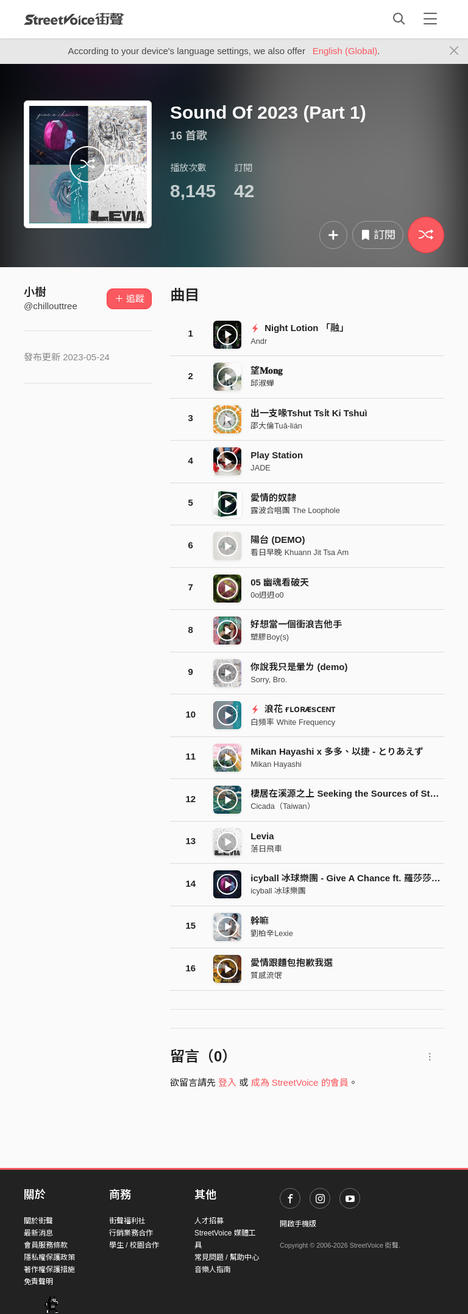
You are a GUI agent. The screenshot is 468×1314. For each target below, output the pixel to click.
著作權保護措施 (49, 1269)
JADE (260, 467)
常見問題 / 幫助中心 (226, 1257)
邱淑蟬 (262, 383)
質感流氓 (266, 975)
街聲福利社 (127, 1221)
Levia (262, 836)
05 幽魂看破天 (279, 582)
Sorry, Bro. (268, 679)
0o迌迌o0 (266, 594)
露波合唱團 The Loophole (295, 510)
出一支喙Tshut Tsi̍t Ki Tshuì (308, 413)
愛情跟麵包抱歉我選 (291, 962)
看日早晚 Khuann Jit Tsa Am (299, 552)
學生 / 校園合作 (134, 1245)
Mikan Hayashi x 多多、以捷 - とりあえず (337, 751)
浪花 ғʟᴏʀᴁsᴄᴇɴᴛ (292, 709)
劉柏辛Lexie (271, 933)
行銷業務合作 (131, 1233)
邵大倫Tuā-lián (276, 425)
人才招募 (209, 1221)
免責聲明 (38, 1281)
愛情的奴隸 (273, 497)
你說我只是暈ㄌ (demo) (298, 667)
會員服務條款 (46, 1245)
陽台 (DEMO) (277, 539)
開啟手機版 (298, 1224)
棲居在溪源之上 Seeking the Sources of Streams (353, 793)
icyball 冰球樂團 (278, 890)
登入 (227, 1082)
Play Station (276, 455)
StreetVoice (74, 19)
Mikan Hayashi (276, 764)
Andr (258, 341)
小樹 (35, 292)
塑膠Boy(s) (269, 636)
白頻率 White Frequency (292, 722)
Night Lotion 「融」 (299, 328)
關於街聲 (38, 1221)
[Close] (454, 51)
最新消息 (38, 1233)
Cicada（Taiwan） (282, 806)
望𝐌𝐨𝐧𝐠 (266, 370)
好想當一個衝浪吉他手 (296, 624)
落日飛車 (266, 848)
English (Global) (345, 51)
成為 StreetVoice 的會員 (300, 1082)
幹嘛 (259, 920)
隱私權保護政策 (49, 1257)
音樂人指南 (212, 1269)
